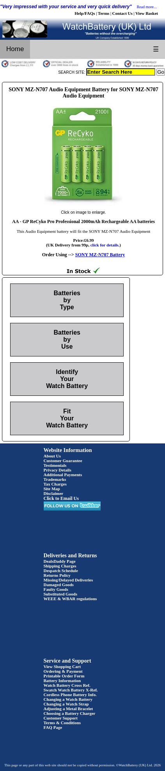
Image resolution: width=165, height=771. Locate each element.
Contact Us (122, 13)
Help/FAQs (85, 13)
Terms (104, 13)
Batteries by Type (66, 300)
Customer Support (61, 718)
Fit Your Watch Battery (67, 418)
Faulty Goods (56, 589)
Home (15, 49)
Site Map (52, 488)
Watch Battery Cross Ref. (67, 685)
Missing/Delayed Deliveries (68, 580)
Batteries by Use (66, 339)
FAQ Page (53, 727)
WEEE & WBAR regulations (70, 598)
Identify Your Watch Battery (67, 379)
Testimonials (55, 465)
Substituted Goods (61, 594)
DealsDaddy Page (60, 561)
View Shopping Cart (62, 666)
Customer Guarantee (63, 460)
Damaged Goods (59, 584)
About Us (52, 456)
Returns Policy (57, 575)
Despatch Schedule (61, 570)
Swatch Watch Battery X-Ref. (71, 690)
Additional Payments (63, 474)
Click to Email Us (61, 498)
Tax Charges (55, 484)
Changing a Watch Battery (68, 699)
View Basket (146, 13)
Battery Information (62, 680)
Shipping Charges (60, 566)
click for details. (105, 245)
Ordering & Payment (63, 671)
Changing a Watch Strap (66, 704)
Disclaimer (54, 493)
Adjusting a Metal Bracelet (68, 708)
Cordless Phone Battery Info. (70, 694)
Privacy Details (57, 470)
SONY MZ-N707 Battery (100, 254)
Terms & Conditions (62, 722)
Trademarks (55, 479)
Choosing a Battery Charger (70, 713)
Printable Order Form (64, 676)
